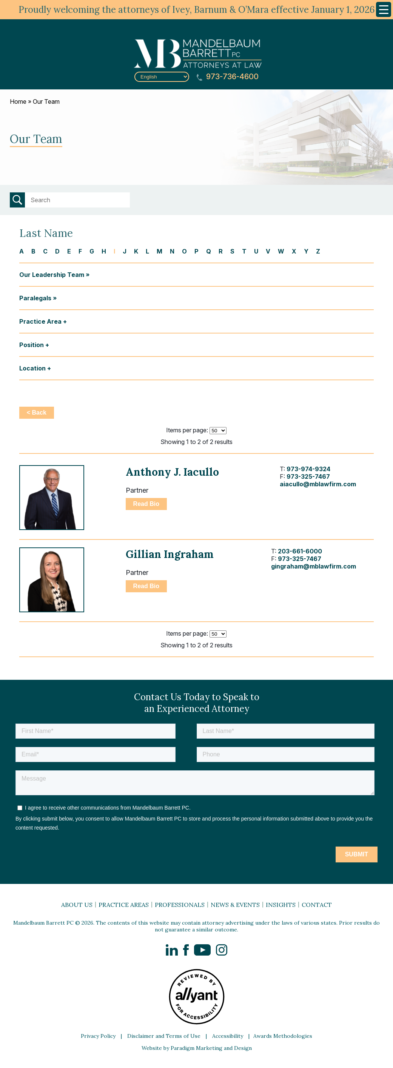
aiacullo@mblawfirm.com (318, 484)
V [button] (268, 251)
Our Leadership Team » (54, 274)
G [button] (91, 251)
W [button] (281, 251)
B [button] (33, 251)
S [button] (232, 251)
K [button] (136, 251)
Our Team (46, 101)
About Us (76, 904)
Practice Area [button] (40, 321)
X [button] (294, 251)
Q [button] (208, 251)
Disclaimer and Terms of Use (163, 1036)
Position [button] (31, 345)
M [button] (159, 251)
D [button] (57, 251)
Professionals (180, 904)
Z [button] (318, 251)
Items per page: (187, 430)
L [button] (147, 251)
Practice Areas (124, 904)
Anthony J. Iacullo (172, 472)
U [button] (256, 251)
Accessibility (227, 1036)
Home (18, 101)
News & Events (235, 904)
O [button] (184, 251)
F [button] (80, 251)
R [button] (221, 251)
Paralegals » (38, 298)
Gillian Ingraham (170, 554)
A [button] (21, 251)
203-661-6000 (300, 551)
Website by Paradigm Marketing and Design (197, 1048)
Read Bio (146, 504)
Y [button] (306, 251)
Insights (281, 904)
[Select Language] (161, 77)
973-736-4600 (228, 77)
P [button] (196, 251)
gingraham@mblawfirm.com (313, 566)
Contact (317, 904)
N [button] (172, 251)
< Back (36, 412)
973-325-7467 (308, 476)
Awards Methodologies (282, 1036)
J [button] (124, 251)
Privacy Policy (98, 1036)
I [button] (114, 251)
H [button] (104, 251)
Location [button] (32, 368)
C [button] (45, 251)
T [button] (244, 251)
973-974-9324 (308, 469)
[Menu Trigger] (383, 9)
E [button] (69, 251)
